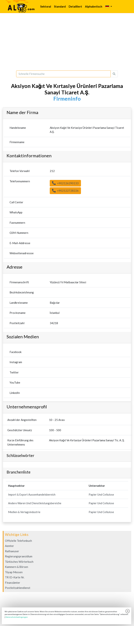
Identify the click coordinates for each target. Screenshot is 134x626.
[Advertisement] (67, 42)
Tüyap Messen (14, 572)
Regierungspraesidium (18, 556)
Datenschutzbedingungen (17, 617)
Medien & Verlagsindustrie (24, 512)
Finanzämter (12, 582)
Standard (60, 6)
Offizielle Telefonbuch (18, 540)
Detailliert (75, 6)
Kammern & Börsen (16, 566)
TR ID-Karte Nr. (14, 577)
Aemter (9, 545)
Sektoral (45, 6)
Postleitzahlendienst (17, 587)
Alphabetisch (93, 6)
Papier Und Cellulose (101, 494)
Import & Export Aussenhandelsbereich (31, 494)
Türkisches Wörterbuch (19, 561)
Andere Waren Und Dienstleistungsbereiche (34, 503)
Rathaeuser (12, 551)
